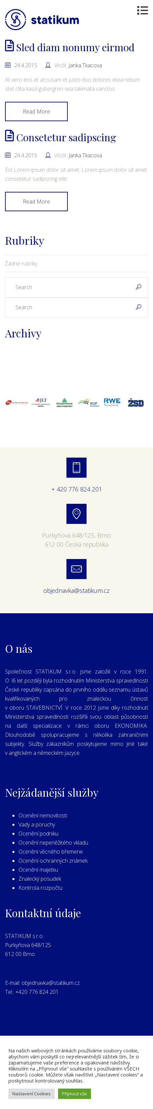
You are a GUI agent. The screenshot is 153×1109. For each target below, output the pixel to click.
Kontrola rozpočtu (40, 887)
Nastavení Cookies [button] (31, 1094)
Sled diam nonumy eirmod (70, 47)
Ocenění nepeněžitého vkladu (53, 842)
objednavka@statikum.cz (76, 590)
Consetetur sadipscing (60, 137)
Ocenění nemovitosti (42, 815)
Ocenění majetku (38, 869)
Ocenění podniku (38, 833)
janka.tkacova (85, 65)
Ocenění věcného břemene (50, 851)
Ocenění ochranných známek (53, 860)
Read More (36, 111)
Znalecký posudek (39, 878)
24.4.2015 (25, 65)
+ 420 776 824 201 (76, 489)
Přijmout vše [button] (74, 1094)
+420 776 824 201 (37, 992)
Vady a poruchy (36, 824)
